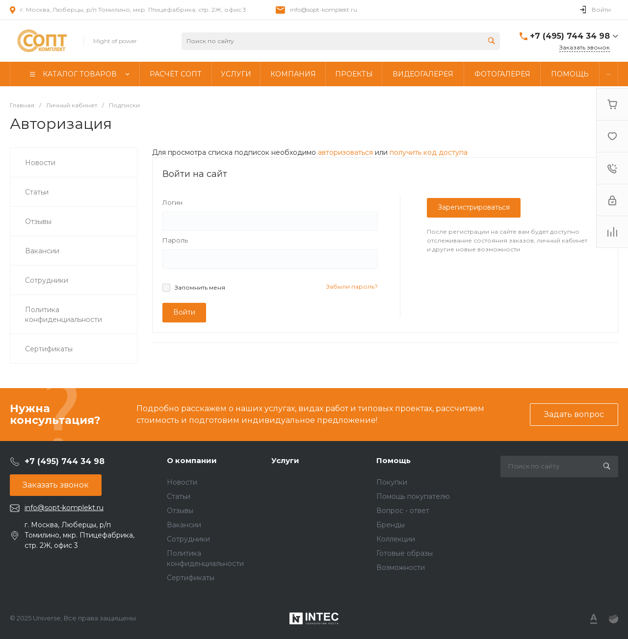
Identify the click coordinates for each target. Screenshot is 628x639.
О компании (192, 460)
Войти (184, 312)
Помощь (393, 460)
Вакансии (184, 524)
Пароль (175, 240)
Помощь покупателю (413, 496)
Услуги (285, 460)
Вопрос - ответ (402, 510)
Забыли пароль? (352, 286)
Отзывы (180, 510)
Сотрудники (188, 539)
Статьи (178, 496)
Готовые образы (404, 553)
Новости (182, 482)
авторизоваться (345, 152)
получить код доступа (429, 152)
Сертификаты (190, 577)
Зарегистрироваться (474, 207)
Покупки (391, 482)
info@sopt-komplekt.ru (323, 9)
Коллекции (395, 539)
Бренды (390, 524)
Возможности (400, 567)
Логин (172, 202)
